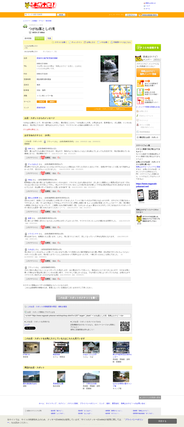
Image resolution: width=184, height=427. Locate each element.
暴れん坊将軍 (33, 198)
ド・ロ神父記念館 (90, 384)
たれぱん (31, 249)
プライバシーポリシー (88, 403)
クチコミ (39, 38)
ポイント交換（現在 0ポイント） (147, 126)
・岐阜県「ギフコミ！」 (112, 413)
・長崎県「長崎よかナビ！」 (141, 410)
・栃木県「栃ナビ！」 (57, 410)
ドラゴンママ (33, 234)
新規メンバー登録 (148, 15)
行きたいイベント (146, 116)
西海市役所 (41, 108)
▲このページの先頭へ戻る (150, 397)
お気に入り (91, 42)
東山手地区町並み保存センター (122, 355)
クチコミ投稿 (72, 403)
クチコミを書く (61, 42)
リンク (101, 403)
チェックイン (77, 42)
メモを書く (104, 42)
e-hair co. (26, 354)
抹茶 (29, 218)
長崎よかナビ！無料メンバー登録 (148, 72)
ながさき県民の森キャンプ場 (122, 385)
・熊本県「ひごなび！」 (85, 410)
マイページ (143, 120)
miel (29, 149)
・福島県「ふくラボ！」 (57, 413)
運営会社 (115, 403)
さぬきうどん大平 (90, 354)
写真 (49, 38)
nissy (30, 180)
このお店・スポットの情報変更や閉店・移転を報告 (47, 307)
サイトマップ (51, 403)
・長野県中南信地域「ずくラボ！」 (143, 413)
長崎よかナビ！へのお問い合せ (133, 403)
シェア (27, 325)
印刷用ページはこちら (122, 42)
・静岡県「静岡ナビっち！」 (113, 410)
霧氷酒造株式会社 (30, 384)
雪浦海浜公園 (58, 384)
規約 (108, 403)
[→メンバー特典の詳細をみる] (148, 107)
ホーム (148, 8)
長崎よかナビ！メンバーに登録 (148, 167)
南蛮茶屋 (56, 354)
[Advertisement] (99, 5)
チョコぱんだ (33, 164)
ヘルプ (148, 6)
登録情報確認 (144, 132)
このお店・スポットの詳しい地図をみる (109, 109)
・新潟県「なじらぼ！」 (85, 413)
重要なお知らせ (151, 3)
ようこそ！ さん (116, 14)
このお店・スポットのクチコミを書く (77, 298)
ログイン (131, 15)
